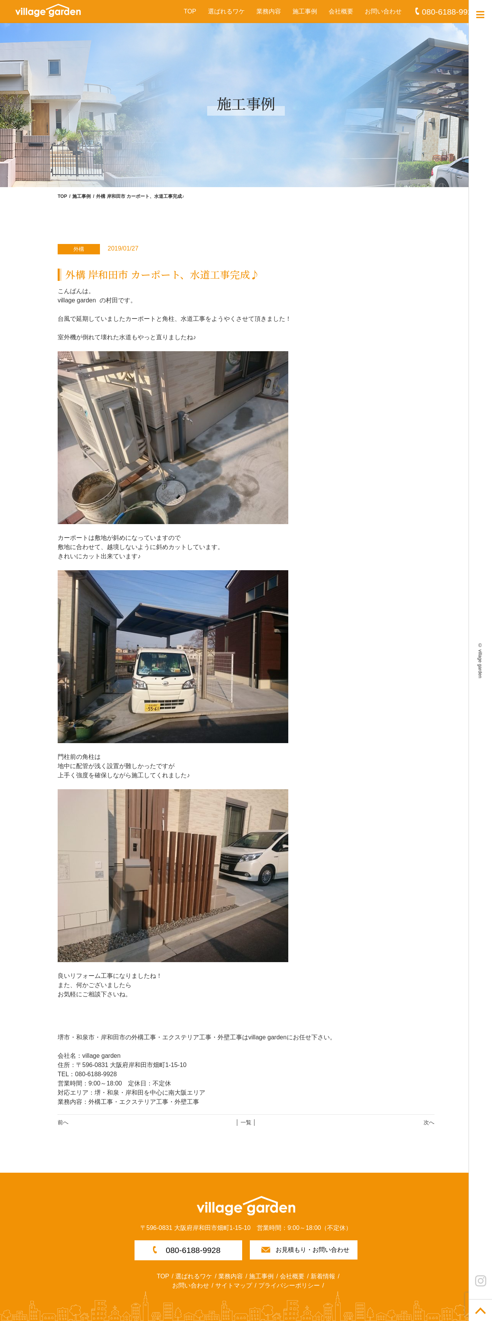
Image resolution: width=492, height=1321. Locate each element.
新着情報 (323, 1276)
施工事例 (305, 11)
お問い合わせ (383, 11)
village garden (480, 663)
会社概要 (341, 11)
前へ (63, 1122)
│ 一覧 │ (246, 1122)
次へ (429, 1122)
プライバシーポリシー (289, 1285)
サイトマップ (233, 1285)
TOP (190, 11)
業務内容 (268, 11)
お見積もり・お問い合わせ (312, 1249)
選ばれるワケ (226, 11)
